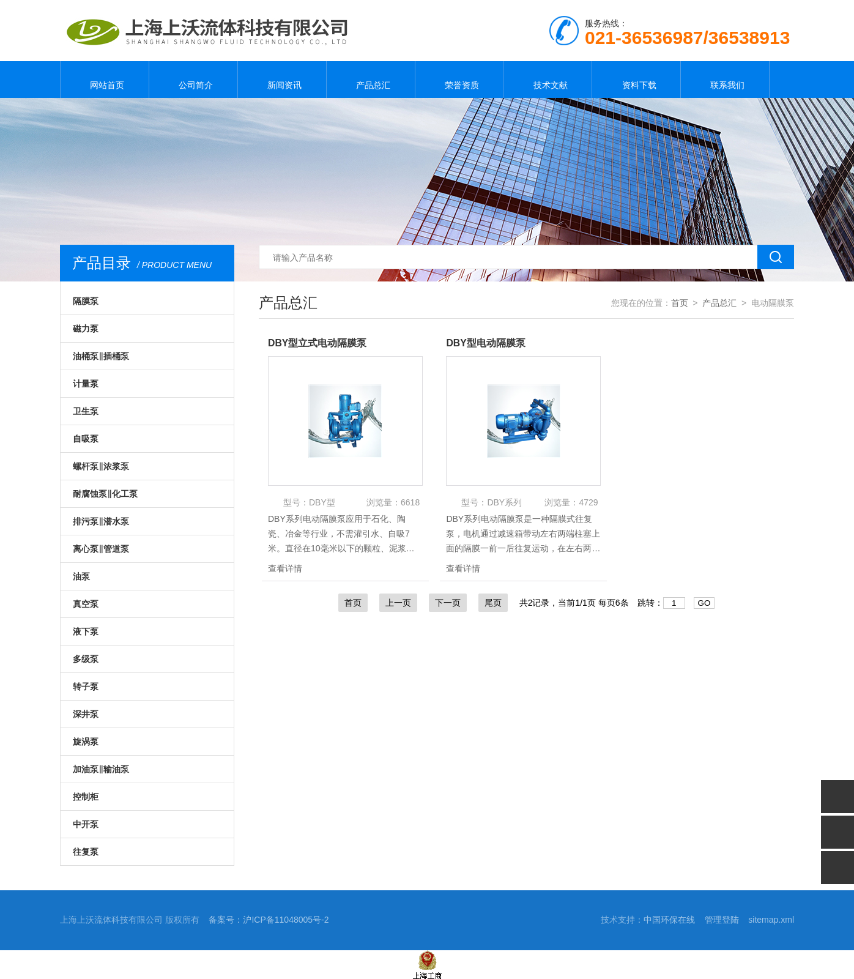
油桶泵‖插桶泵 (101, 356)
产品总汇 (371, 79)
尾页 (493, 603)
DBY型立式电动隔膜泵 (317, 343)
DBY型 (322, 502)
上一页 (398, 603)
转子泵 (85, 686)
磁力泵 (85, 328)
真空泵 (85, 604)
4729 (588, 502)
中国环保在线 (669, 920)
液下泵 (85, 631)
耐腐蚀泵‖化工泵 (105, 494)
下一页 (448, 603)
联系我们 (725, 79)
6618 (410, 502)
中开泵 (85, 824)
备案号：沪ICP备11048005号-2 (269, 920)
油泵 (81, 576)
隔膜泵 (85, 301)
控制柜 (85, 797)
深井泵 (85, 714)
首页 (679, 303)
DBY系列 (504, 502)
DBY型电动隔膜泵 (485, 343)
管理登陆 (722, 920)
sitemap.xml (771, 920)
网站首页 (104, 79)
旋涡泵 (85, 741)
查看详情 (285, 568)
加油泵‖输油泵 (101, 769)
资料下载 (636, 79)
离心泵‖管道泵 (101, 549)
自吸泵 (85, 439)
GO (704, 603)
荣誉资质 (459, 79)
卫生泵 (85, 411)
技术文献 (547, 79)
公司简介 (193, 79)
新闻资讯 (282, 79)
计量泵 (85, 384)
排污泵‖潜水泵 (101, 521)
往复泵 (85, 852)
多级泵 (85, 659)
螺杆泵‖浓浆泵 (101, 466)
